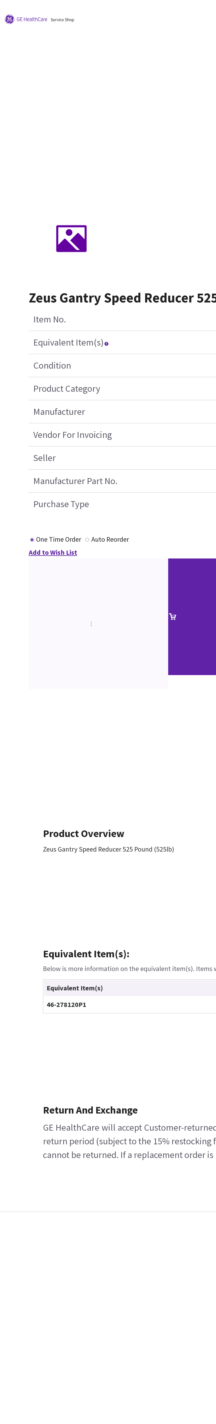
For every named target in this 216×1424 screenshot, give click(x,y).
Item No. (49, 319)
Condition (52, 365)
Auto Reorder (110, 539)
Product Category (66, 388)
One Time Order (58, 539)
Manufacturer (59, 411)
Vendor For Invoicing (72, 434)
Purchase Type (61, 504)
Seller (44, 458)
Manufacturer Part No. (75, 481)
